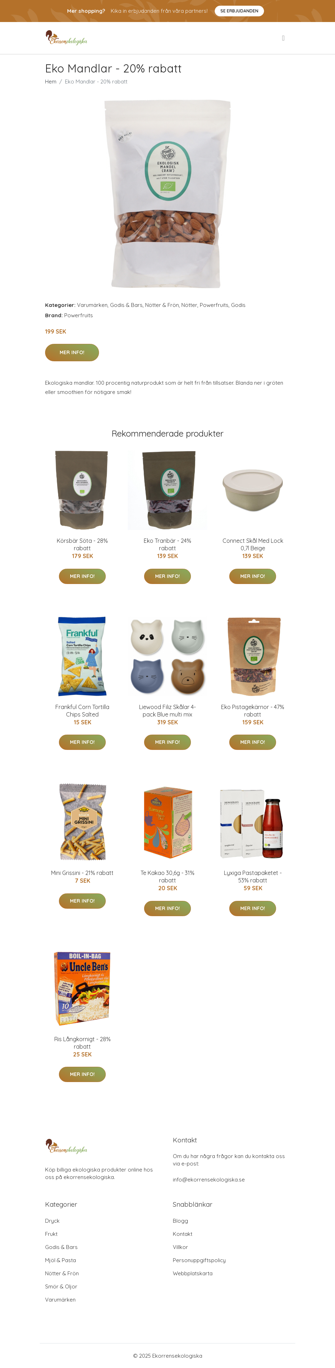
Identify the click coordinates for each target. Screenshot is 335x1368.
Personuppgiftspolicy (199, 1260)
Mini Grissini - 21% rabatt (82, 872)
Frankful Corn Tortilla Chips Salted (82, 710)
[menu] (284, 38)
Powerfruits (214, 305)
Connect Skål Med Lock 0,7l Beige (253, 544)
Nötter (189, 305)
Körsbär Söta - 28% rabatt (82, 544)
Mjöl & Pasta (60, 1260)
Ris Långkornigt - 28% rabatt (82, 1043)
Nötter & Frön (162, 305)
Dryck (52, 1220)
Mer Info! (72, 352)
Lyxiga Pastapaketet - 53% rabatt (253, 876)
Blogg (180, 1220)
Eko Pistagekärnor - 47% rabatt (252, 710)
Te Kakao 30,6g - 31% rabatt (167, 876)
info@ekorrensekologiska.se (209, 1179)
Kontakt (182, 1234)
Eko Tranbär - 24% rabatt (167, 544)
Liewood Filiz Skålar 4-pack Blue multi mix (167, 710)
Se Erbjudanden (239, 10)
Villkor (180, 1247)
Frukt (51, 1234)
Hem (50, 81)
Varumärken (92, 305)
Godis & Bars (126, 305)
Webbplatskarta (193, 1273)
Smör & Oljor (61, 1286)
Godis (238, 305)
